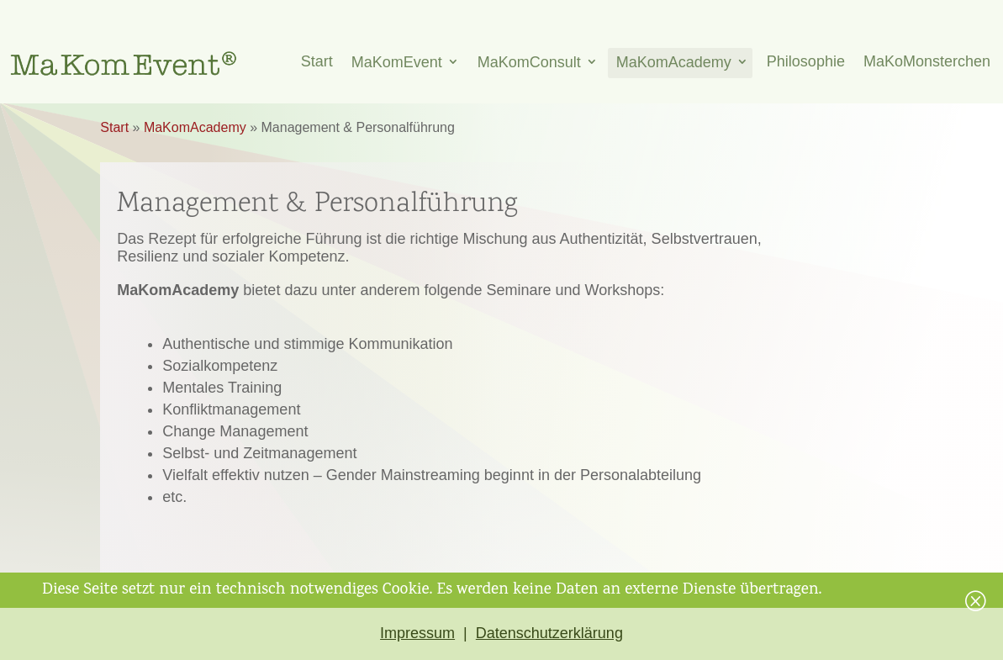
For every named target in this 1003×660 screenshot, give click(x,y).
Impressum (417, 633)
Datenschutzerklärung (549, 633)
